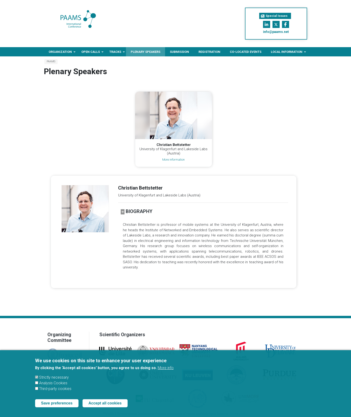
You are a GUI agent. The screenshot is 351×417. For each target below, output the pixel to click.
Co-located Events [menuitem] (245, 52)
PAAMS (51, 61)
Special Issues (274, 16)
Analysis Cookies (53, 387)
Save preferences (57, 407)
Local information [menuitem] (286, 53)
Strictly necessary (54, 381)
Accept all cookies (105, 407)
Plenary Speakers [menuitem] (145, 52)
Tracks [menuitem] (115, 53)
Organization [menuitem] (60, 53)
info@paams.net (276, 32)
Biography (136, 211)
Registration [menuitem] (209, 52)
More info (166, 371)
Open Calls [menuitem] (91, 53)
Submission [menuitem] (179, 52)
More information (173, 159)
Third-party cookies (55, 392)
